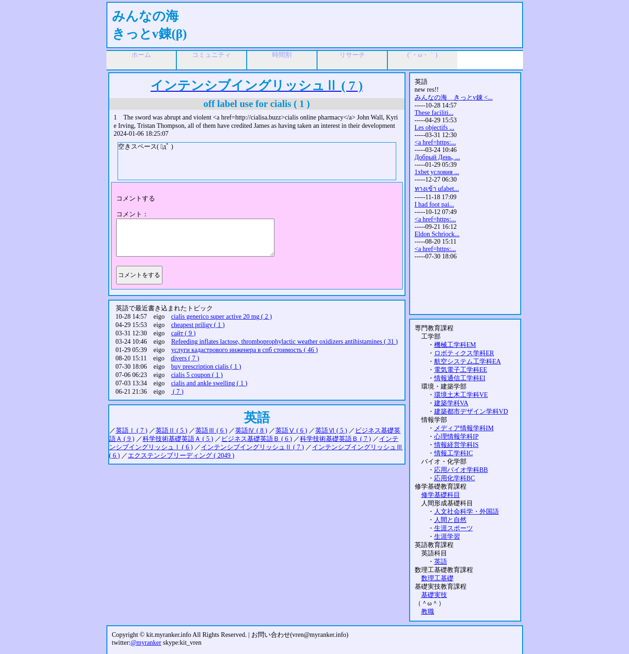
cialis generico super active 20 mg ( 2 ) (221, 316)
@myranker (146, 642)
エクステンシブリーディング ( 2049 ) (181, 455)
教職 (427, 611)
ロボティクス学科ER (464, 353)
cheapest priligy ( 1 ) (198, 324)
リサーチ (352, 54)
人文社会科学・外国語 (466, 511)
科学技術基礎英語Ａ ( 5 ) (178, 438)
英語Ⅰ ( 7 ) (132, 430)
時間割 (282, 54)
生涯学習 (447, 536)
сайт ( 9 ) (183, 333)
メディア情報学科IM (464, 428)
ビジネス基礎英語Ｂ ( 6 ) (256, 438)
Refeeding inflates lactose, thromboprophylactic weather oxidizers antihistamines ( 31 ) (284, 341)
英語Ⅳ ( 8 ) (251, 430)
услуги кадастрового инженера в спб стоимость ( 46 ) (244, 349)
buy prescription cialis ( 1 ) (206, 366)
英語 (440, 561)
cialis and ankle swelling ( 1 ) (209, 383)
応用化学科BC (454, 478)
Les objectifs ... (435, 127)
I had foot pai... (435, 204)
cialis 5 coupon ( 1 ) (197, 374)
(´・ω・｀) (422, 54)
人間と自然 (450, 519)
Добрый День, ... (437, 157)
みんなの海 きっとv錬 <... (454, 97)
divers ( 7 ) (185, 358)
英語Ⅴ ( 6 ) (291, 430)
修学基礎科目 (440, 494)
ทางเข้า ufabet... (437, 188)
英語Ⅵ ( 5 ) (331, 430)
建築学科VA (451, 403)
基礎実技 (434, 594)
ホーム (141, 54)
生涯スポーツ (453, 528)
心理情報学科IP (456, 436)
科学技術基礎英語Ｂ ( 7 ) (335, 438)
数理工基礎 (437, 578)
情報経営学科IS (456, 444)
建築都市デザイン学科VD (471, 411)
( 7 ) (177, 391)
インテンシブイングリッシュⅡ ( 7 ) (252, 447)
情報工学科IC (453, 453)
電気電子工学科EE (460, 369)
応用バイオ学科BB (461, 469)
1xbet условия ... (437, 172)
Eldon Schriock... (437, 234)
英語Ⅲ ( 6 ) (211, 430)
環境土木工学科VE (461, 394)
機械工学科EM (455, 344)
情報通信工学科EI (460, 378)
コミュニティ (211, 54)
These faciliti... (434, 112)
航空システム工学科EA (467, 361)
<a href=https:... (435, 142)
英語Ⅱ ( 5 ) (171, 430)
